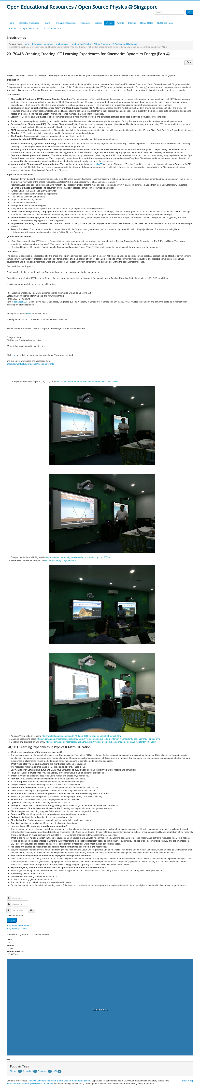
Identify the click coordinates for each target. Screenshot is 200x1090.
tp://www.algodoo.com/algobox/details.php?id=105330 (84, 557)
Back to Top (187, 1080)
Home (11, 23)
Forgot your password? (18, 928)
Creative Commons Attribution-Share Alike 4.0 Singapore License (59, 1080)
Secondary (27, 1071)
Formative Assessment (65, 23)
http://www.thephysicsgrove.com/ (60, 560)
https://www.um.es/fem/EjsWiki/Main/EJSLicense (30, 1083)
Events (109, 23)
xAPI (54, 1071)
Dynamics (42, 1071)
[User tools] (188, 62)
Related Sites (146, 23)
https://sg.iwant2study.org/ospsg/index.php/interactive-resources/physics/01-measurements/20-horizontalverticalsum (101, 742)
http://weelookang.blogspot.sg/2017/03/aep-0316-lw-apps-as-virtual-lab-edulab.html (81, 736)
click (29, 313)
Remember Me (16, 915)
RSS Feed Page (165, 23)
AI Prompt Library (52, 28)
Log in (11, 920)
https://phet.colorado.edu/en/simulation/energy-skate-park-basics (87, 381)
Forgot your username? (18, 925)
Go (189, 12)
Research (85, 23)
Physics (13, 1071)
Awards (120, 23)
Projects (98, 23)
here (14, 355)
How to (46, 23)
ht (57, 557)
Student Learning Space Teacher (24, 28)
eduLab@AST (95, 164)
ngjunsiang (51, 557)
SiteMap (132, 23)
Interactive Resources (29, 23)
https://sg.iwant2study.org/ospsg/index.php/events (30, 364)
